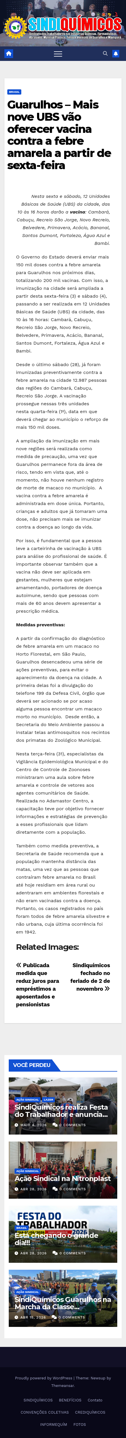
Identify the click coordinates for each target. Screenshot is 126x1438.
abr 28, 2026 (33, 1189)
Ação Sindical (27, 1099)
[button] (105, 53)
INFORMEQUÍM (53, 1424)
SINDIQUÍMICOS (38, 1400)
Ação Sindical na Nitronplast (62, 1178)
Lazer (48, 1099)
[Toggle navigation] (58, 54)
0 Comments (73, 1125)
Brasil (14, 91)
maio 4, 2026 (33, 1125)
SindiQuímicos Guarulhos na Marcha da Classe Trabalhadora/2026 (63, 1306)
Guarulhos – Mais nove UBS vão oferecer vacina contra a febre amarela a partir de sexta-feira (59, 135)
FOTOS (80, 1424)
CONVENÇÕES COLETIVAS (45, 1412)
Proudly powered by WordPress (44, 1378)
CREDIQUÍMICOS (90, 1412)
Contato (95, 1400)
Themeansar (62, 1385)
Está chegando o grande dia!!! (56, 1239)
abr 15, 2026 (33, 1317)
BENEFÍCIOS (70, 1400)
